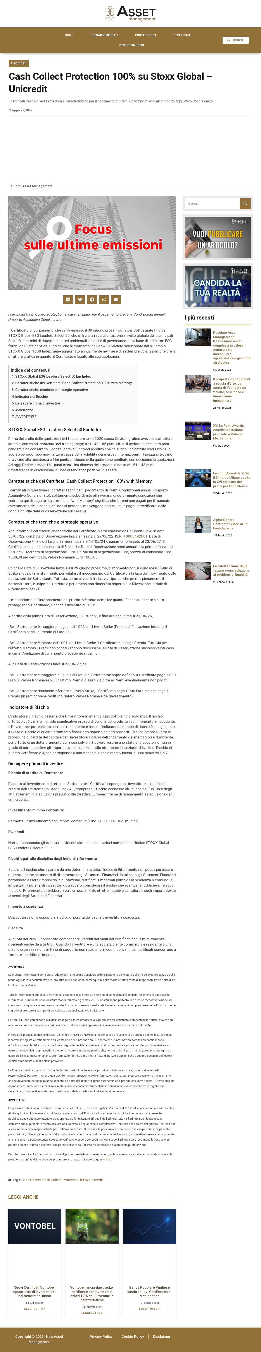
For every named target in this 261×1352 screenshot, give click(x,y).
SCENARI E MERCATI (104, 35)
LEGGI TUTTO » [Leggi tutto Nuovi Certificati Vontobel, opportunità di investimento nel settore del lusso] (34, 1308)
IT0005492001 (135, 536)
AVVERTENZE (25, 417)
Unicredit (96, 1180)
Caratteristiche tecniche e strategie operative (51, 390)
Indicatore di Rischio (31, 396)
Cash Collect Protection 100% (65, 1180)
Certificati (18, 63)
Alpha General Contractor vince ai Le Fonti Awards (230, 524)
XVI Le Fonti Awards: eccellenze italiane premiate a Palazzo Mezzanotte (229, 432)
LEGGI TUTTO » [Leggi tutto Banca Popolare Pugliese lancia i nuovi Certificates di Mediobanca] (149, 1308)
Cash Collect (31, 1180)
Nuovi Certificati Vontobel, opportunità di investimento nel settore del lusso (35, 1291)
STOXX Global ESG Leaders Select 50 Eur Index (53, 376)
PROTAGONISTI (145, 35)
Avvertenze (24, 410)
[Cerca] (245, 203)
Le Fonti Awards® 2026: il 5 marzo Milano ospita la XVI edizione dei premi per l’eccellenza (231, 479)
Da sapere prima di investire (37, 403)
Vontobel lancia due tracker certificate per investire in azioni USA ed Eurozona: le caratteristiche (92, 1293)
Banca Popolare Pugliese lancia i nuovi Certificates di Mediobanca (149, 1291)
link (108, 1159)
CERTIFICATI (181, 35)
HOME (69, 35)
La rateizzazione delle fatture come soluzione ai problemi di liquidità (231, 570)
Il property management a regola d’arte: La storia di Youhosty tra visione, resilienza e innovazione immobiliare (231, 390)
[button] (68, 299)
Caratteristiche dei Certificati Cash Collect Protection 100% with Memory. (74, 383)
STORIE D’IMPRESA (132, 45)
